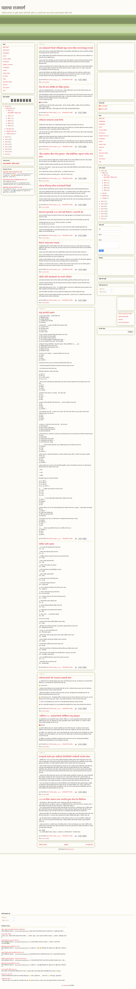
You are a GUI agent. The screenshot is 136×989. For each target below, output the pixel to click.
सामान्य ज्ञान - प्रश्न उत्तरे (6, 974)
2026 (6, 106)
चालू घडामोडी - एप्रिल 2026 (14, 112)
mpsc (4, 79)
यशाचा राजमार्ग (13, 7)
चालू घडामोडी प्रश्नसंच (46, 312)
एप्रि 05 (10, 121)
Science (5, 84)
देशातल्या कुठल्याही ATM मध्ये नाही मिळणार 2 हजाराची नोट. (61, 212)
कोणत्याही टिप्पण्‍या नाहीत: (67, 79)
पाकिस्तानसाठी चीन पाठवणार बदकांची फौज (55, 678)
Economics (6, 61)
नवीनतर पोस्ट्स (43, 844)
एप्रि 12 (10, 116)
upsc (4, 90)
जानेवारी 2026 (10, 133)
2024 (6, 139)
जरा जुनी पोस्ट (89, 844)
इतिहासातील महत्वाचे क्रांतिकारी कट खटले (12, 172)
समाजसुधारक (6, 53)
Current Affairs (45, 82)
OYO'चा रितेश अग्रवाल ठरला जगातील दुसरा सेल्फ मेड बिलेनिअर (62, 799)
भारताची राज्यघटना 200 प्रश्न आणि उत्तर (10, 940)
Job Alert (5, 76)
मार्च (103, 193)
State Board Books (123, 322)
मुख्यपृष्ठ (66, 844)
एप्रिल (103, 173)
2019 (6, 151)
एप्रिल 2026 (9, 108)
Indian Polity (6, 73)
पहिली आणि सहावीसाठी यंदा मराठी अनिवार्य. (55, 277)
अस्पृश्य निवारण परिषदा (6, 934)
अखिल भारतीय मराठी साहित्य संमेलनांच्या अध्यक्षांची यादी (13, 929)
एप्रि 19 (10, 110)
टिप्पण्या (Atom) (70, 849)
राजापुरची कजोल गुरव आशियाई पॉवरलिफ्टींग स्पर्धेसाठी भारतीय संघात (64, 756)
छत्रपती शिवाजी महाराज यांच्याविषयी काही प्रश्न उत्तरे (15, 179)
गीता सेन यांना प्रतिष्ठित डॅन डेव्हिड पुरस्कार (54, 87)
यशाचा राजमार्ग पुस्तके (123, 316)
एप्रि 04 (10, 123)
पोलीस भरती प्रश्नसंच (46, 544)
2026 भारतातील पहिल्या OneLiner (9, 969)
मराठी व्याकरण (6, 50)
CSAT (4, 56)
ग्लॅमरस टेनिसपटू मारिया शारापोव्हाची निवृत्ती (55, 186)
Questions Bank (7, 82)
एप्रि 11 (10, 118)
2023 (6, 141)
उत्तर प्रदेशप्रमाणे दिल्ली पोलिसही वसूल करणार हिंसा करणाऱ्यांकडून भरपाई (66, 48)
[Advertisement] (57, 27)
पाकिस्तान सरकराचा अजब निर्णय (51, 120)
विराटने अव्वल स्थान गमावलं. (49, 243)
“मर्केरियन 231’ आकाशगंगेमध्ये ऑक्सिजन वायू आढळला (59, 716)
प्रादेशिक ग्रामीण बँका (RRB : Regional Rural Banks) (14, 958)
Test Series (6, 87)
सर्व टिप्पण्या (103, 292)
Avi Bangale (104, 106)
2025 (6, 137)
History (5, 70)
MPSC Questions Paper (125, 313)
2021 (6, 146)
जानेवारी (104, 198)
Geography (6, 67)
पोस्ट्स (102, 289)
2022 (6, 144)
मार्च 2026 (9, 129)
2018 (6, 154)
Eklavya (120, 319)
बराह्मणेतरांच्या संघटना (6, 978)
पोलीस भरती (5, 47)
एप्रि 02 (10, 125)
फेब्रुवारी (104, 195)
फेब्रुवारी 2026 (10, 131)
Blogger (66, 985)
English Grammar (8, 64)
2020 (6, 149)
